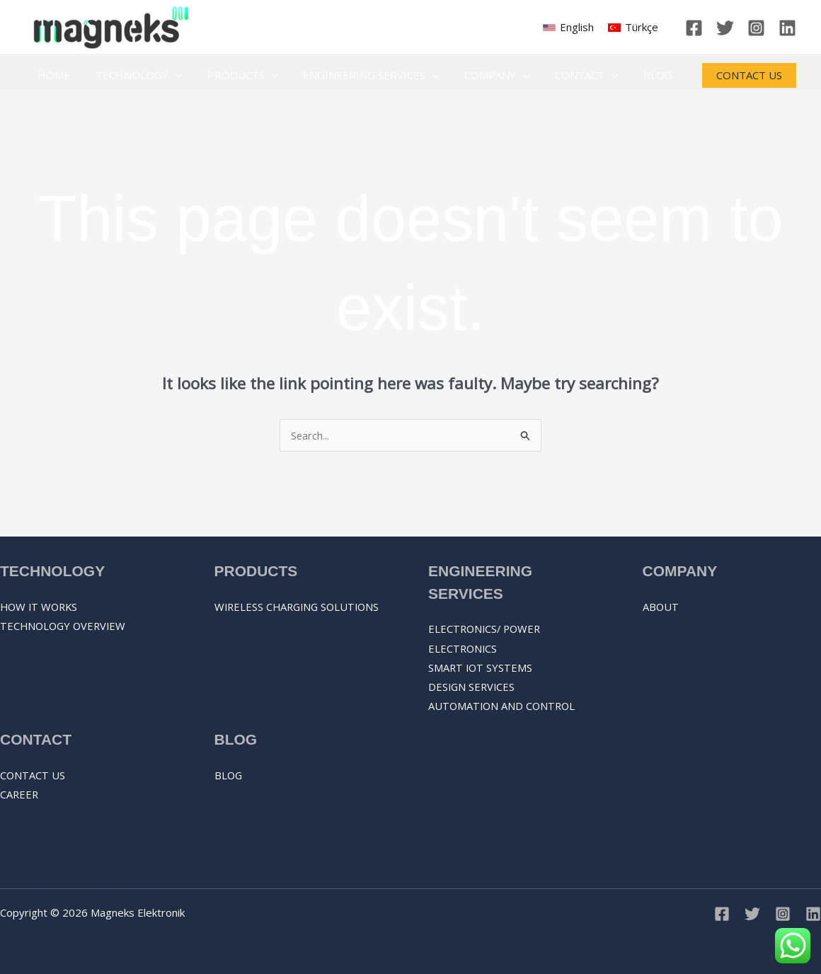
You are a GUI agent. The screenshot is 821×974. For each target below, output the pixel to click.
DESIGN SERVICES (472, 688)
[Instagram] (756, 28)
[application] (169, 75)
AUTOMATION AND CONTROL (503, 708)
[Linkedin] (787, 28)
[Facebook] (694, 28)
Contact (563, 75)
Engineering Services (357, 75)
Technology (132, 75)
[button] (749, 75)
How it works (40, 607)
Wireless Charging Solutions (300, 607)
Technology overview (65, 626)
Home (51, 75)
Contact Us (33, 775)
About (661, 607)
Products (232, 75)
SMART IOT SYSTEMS (481, 668)
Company (478, 75)
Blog (630, 75)
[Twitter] (725, 28)
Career (20, 795)
